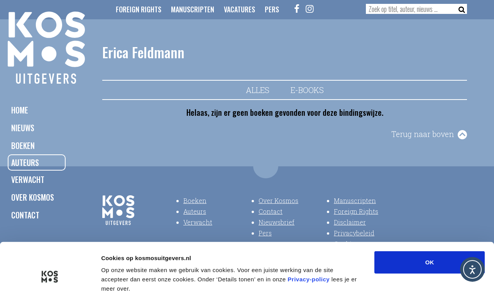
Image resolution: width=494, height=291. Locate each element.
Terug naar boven (422, 134)
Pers (272, 9)
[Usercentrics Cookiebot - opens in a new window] (50, 276)
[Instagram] (309, 8)
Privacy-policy (309, 235)
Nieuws (22, 128)
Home (19, 110)
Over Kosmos (32, 197)
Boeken (23, 145)
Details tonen (417, 275)
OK (429, 218)
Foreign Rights (138, 9)
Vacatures (239, 9)
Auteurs (25, 162)
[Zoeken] (459, 9)
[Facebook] (297, 8)
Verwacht (27, 179)
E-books (307, 90)
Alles (257, 90)
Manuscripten (192, 9)
